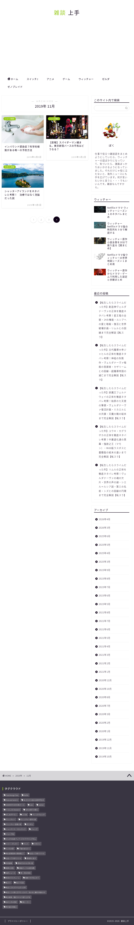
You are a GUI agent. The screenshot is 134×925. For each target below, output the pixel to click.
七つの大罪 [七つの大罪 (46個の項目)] (10, 849)
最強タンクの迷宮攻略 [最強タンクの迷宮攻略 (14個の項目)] (26, 868)
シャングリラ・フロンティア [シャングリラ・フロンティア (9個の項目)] (16, 829)
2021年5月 (104, 637)
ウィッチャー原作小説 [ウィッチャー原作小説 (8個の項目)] (28, 819)
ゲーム (66, 79)
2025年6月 (104, 536)
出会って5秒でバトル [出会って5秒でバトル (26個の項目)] (37, 853)
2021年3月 (104, 654)
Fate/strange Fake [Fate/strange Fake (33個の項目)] (12, 795)
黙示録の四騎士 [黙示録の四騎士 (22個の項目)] (11, 907)
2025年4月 (104, 553)
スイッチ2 (32, 79)
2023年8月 (104, 578)
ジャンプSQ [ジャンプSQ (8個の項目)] (10, 834)
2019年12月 (105, 739)
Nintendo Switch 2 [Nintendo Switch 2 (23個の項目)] (12, 800)
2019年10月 (105, 756)
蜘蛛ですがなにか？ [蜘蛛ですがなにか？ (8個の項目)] (32, 878)
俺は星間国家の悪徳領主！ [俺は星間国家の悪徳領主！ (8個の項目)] (15, 853)
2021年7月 (104, 621)
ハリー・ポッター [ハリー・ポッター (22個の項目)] (12, 844)
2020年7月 (104, 705)
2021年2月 (104, 663)
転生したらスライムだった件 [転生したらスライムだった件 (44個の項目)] (16, 887)
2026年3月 (104, 527)
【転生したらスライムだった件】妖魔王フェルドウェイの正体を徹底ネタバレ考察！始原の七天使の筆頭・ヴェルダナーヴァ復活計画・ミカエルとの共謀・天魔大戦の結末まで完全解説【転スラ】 (112, 403)
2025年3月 (104, 561)
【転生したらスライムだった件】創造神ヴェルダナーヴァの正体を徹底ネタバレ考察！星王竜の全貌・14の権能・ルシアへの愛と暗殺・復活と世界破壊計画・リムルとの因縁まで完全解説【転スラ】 (113, 319)
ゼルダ (106, 79)
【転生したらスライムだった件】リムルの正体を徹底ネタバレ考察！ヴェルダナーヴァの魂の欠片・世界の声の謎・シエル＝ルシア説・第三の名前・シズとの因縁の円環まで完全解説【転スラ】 (112, 480)
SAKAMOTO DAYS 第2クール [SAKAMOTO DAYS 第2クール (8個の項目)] (15, 805)
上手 (67, 12)
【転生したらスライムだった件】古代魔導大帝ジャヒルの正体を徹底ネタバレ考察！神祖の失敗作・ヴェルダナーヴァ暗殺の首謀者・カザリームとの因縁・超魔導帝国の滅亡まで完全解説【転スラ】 (112, 362)
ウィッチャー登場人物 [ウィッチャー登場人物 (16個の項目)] (13, 824)
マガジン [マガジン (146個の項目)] (37, 844)
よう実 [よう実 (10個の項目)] (24, 815)
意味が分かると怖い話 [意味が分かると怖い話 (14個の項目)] (25, 863)
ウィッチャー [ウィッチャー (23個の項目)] (10, 819)
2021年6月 (104, 629)
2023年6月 (104, 595)
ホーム (13, 79)
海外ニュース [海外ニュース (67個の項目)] (10, 873)
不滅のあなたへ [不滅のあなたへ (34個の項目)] (24, 849)
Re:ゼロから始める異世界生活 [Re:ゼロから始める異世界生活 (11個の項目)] (34, 800)
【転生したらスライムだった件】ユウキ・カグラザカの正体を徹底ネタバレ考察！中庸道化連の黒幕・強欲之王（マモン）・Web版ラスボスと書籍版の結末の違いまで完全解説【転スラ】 (112, 441)
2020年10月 (105, 688)
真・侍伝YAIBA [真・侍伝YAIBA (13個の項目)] (26, 873)
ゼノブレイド (15, 86)
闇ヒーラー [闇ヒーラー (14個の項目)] (26, 902)
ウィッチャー (86, 79)
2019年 (18, 775)
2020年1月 (104, 731)
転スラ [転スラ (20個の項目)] (8, 883)
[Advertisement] (67, 49)
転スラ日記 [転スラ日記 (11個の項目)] (20, 883)
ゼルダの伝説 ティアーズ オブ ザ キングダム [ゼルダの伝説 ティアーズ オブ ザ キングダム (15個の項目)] (21, 839)
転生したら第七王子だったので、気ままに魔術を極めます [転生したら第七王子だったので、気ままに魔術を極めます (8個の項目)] (25, 892)
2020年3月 (104, 714)
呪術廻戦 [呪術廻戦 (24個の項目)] (9, 863)
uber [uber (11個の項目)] (31, 805)
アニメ (50, 79)
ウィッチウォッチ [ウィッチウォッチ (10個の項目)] (39, 815)
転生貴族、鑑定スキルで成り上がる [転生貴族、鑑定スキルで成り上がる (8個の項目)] (18, 897)
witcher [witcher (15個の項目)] (41, 805)
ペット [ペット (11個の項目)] (26, 844)
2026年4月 (104, 519)
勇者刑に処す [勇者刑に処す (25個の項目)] (31, 858)
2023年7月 (104, 587)
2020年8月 (104, 697)
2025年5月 (104, 544)
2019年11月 (105, 748)
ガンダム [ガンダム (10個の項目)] (30, 824)
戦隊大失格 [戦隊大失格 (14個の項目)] (10, 868)
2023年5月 (104, 604)
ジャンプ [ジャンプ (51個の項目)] (34, 829)
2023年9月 (104, 570)
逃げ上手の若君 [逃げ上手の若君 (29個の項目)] (11, 902)
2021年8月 (104, 612)
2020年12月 (105, 680)
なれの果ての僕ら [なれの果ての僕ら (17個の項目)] (32, 810)
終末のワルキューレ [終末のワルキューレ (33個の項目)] (13, 878)
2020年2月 (104, 722)
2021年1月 (104, 671)
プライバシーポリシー (18, 921)
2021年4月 (104, 646)
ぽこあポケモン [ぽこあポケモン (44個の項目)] (11, 815)
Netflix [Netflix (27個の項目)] (26, 795)
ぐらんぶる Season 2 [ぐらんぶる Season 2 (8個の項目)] (13, 810)
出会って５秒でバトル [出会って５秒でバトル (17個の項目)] (13, 858)
